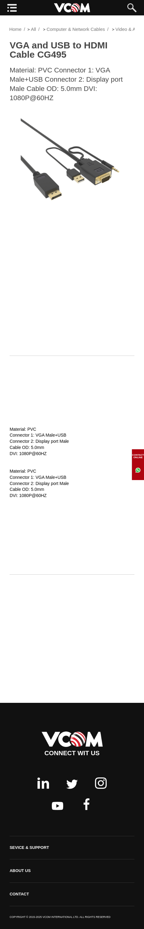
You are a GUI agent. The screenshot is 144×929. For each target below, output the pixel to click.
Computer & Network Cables (76, 30)
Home (15, 30)
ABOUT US (20, 870)
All (33, 30)
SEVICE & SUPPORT (29, 847)
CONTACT (19, 894)
